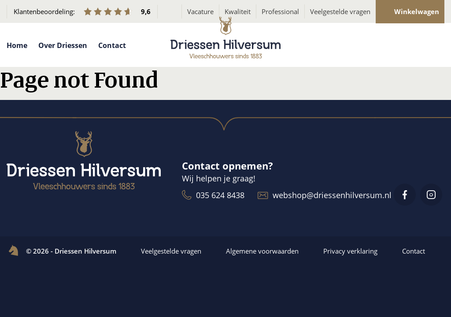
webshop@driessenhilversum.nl (325, 195)
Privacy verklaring (350, 251)
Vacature (200, 11)
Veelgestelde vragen (340, 11)
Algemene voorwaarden (262, 251)
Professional (280, 11)
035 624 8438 (213, 195)
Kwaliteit (238, 11)
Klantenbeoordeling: (82, 11)
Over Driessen (62, 45)
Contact (112, 45)
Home (17, 45)
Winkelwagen (410, 11)
